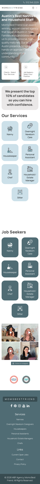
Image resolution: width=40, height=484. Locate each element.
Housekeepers (20, 429)
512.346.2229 (32, 2)
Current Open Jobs (20, 454)
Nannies (20, 419)
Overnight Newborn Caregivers (20, 424)
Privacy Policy (20, 464)
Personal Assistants (20, 433)
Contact (20, 459)
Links (20, 449)
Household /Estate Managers (20, 438)
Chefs (20, 443)
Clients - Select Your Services (10, 70)
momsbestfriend (20, 399)
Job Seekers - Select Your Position (29, 71)
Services (20, 414)
